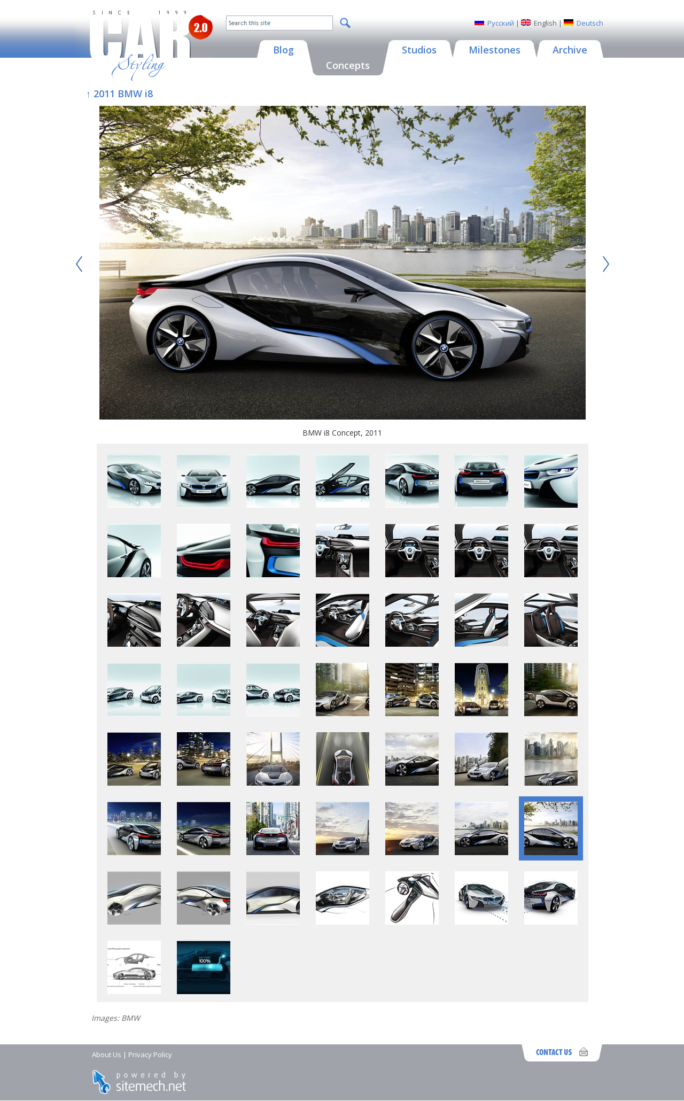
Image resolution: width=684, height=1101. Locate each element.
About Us (106, 1054)
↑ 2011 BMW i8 (119, 93)
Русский (500, 23)
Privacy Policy (150, 1054)
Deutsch (590, 23)
